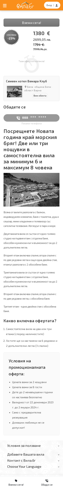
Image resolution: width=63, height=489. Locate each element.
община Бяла (43, 86)
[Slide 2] (31, 204)
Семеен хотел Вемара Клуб (26, 81)
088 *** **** (31, 118)
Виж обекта (40, 95)
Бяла (30, 86)
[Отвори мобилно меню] (5, 5)
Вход (49, 5)
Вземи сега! (31, 23)
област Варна (32, 90)
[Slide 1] (25, 204)
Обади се (47, 482)
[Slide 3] (37, 204)
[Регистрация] (56, 5)
